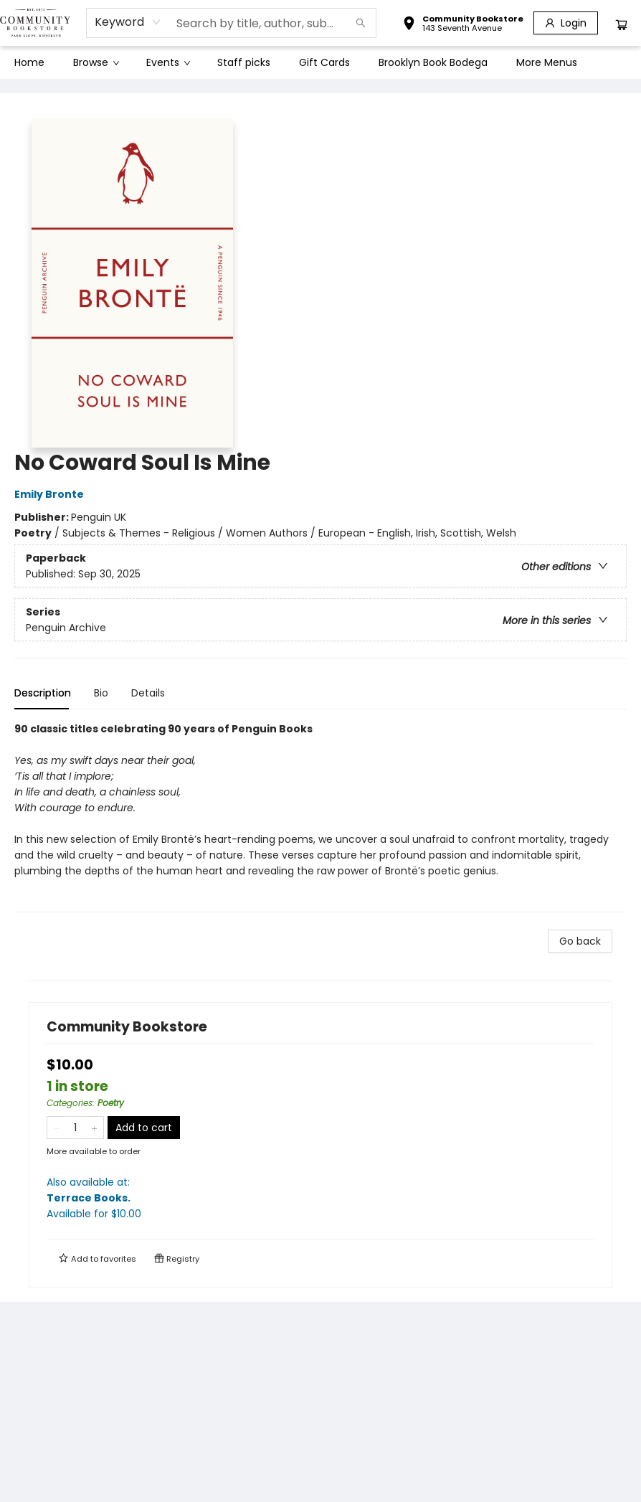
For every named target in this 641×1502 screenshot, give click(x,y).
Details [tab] (148, 693)
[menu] (320, 62)
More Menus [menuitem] (546, 62)
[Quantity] (75, 1127)
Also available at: (320, 1198)
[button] (462, 25)
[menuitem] (29, 62)
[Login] (565, 22)
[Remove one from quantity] (56, 1127)
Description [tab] (42, 693)
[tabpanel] (320, 816)
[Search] (360, 23)
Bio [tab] (101, 693)
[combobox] (128, 22)
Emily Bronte (51, 494)
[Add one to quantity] (94, 1127)
